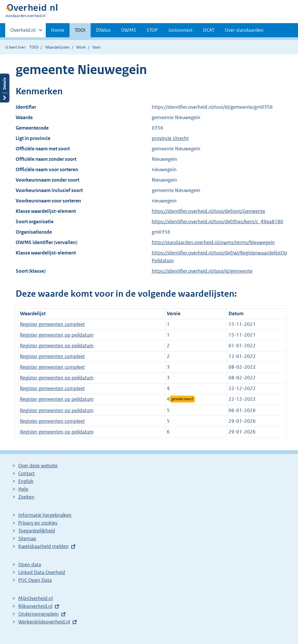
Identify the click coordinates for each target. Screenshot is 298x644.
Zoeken (26, 497)
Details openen (4, 88)
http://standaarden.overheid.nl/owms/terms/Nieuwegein (213, 242)
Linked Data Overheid (41, 572)
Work (81, 47)
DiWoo (103, 30)
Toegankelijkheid (36, 530)
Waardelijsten (57, 47)
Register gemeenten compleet (52, 324)
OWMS (128, 30)
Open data (29, 564)
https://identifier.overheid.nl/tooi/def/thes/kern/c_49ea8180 (217, 221)
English (26, 481)
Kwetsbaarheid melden (43, 546)
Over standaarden (244, 30)
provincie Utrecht (170, 138)
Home (57, 30)
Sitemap (27, 538)
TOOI (80, 30)
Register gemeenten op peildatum (57, 335)
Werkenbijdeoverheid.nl (44, 622)
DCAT (208, 30)
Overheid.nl (22, 31)
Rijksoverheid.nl (35, 606)
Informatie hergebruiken (45, 515)
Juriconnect (180, 30)
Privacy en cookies (37, 523)
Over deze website (38, 465)
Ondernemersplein (38, 614)
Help (23, 489)
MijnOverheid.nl (35, 598)
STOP (152, 30)
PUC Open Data (35, 580)
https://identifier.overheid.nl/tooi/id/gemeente (202, 271)
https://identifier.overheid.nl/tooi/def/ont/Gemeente (208, 211)
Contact (26, 473)
